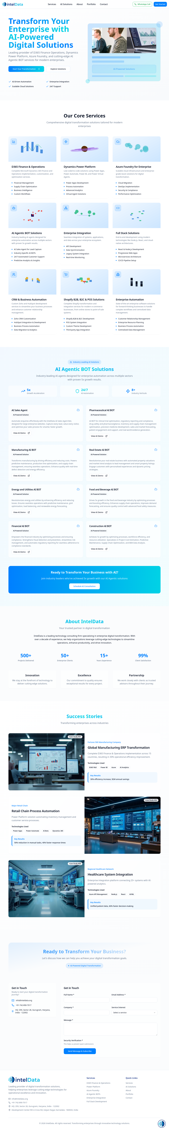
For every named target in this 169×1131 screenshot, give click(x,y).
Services (52, 4)
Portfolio (91, 4)
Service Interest (118, 1007)
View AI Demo (21, 433)
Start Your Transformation (26, 69)
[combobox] (134, 1012)
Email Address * (118, 994)
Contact (104, 4)
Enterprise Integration (96, 1098)
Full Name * (69, 994)
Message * (68, 1020)
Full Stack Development (97, 1101)
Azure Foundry (93, 1090)
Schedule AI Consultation (84, 586)
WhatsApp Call (142, 4)
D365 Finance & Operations (98, 1083)
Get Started (160, 4)
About (80, 4)
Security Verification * (73, 1040)
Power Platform (93, 1086)
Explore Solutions (58, 69)
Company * (69, 1007)
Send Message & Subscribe (80, 1051)
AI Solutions (66, 4)
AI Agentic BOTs (93, 1094)
